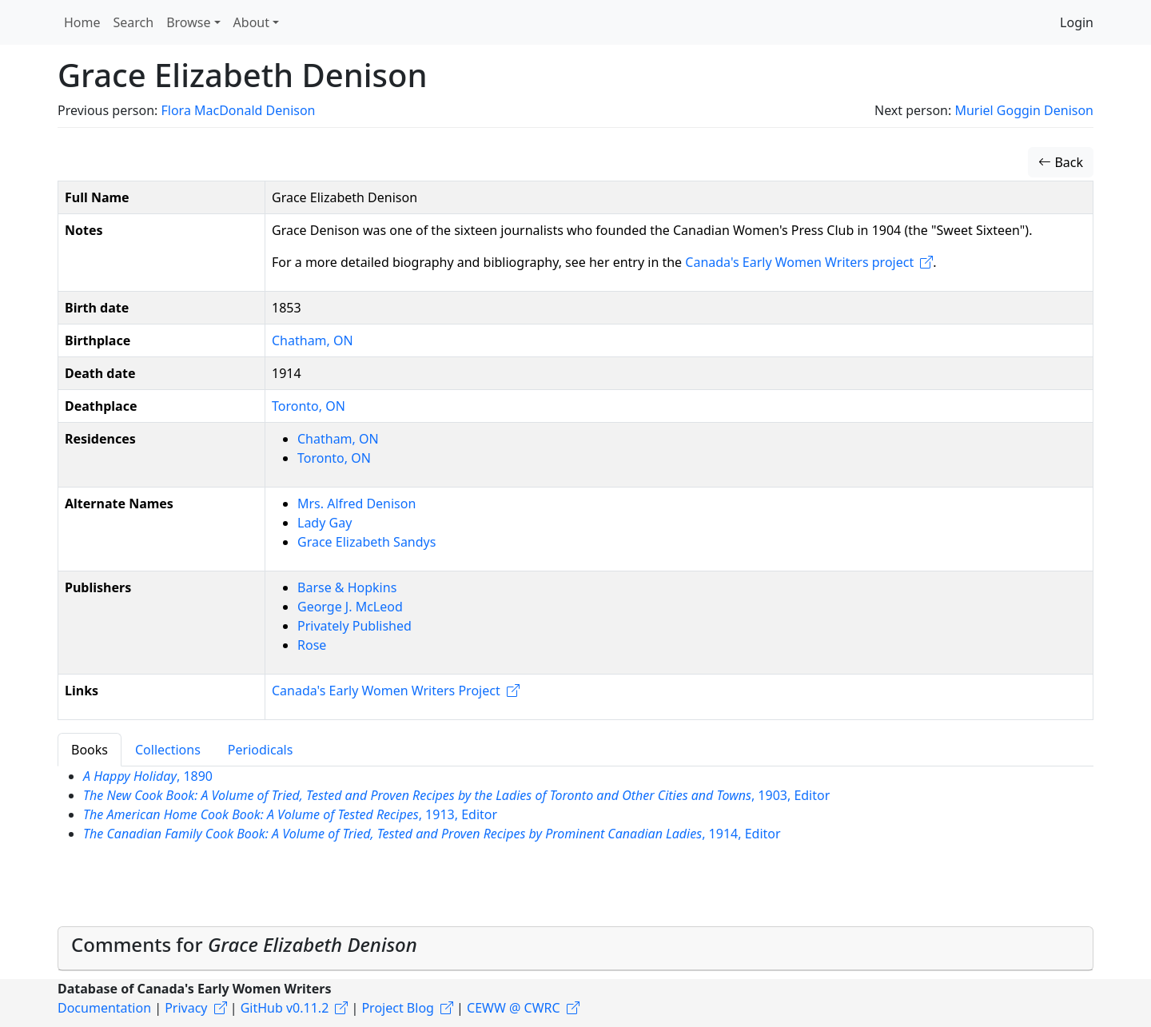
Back (1060, 162)
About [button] (251, 22)
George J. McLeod (350, 606)
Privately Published (354, 626)
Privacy (186, 1008)
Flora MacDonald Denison (238, 110)
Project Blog (397, 1008)
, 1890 (148, 776)
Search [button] (134, 22)
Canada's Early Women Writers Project (386, 690)
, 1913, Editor (290, 814)
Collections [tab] (168, 749)
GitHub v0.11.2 (285, 1008)
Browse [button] (188, 22)
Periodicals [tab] (260, 749)
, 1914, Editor (432, 833)
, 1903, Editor (456, 795)
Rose (311, 645)
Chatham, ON (312, 340)
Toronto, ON (308, 406)
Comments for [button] (244, 944)
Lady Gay (324, 522)
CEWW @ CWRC (513, 1008)
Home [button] (82, 22)
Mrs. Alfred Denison (356, 503)
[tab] (575, 948)
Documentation (104, 1008)
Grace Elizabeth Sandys (366, 542)
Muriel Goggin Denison (1023, 110)
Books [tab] (89, 749)
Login (1076, 22)
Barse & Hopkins (346, 587)
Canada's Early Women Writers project (799, 262)
